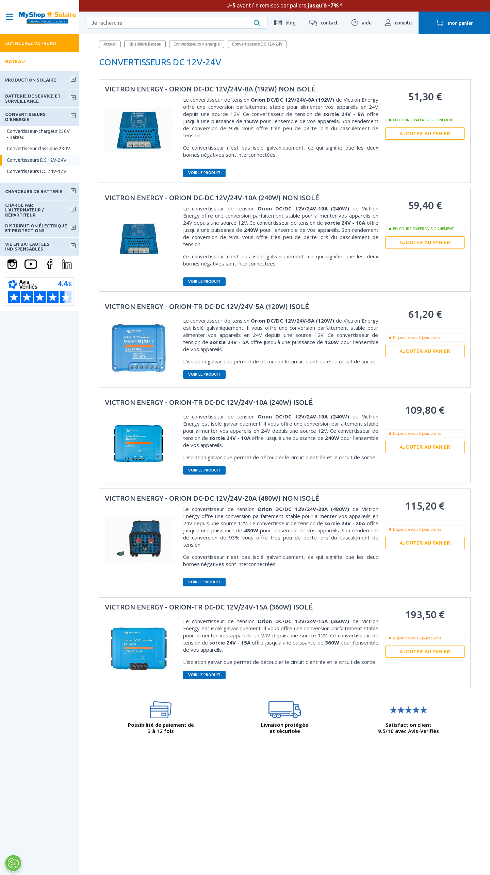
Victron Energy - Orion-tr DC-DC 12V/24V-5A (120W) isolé (207, 306)
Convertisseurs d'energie (25, 116)
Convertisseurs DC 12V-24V (36, 160)
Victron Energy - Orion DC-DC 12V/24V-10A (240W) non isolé (212, 198)
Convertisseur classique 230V (38, 148)
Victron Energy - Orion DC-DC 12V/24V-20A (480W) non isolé (212, 498)
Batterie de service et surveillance (33, 98)
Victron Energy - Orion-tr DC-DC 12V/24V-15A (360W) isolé (209, 607)
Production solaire (30, 80)
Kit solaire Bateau (145, 44)
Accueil (109, 44)
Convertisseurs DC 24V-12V (36, 171)
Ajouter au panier (424, 133)
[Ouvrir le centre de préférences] (12, 863)
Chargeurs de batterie (33, 191)
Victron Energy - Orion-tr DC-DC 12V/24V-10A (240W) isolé (209, 402)
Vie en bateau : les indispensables (27, 246)
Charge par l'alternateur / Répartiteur (24, 210)
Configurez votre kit (31, 43)
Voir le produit (204, 173)
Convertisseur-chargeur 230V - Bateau (38, 134)
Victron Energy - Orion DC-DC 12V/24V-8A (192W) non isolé (210, 89)
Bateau (15, 61)
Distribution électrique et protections (36, 228)
